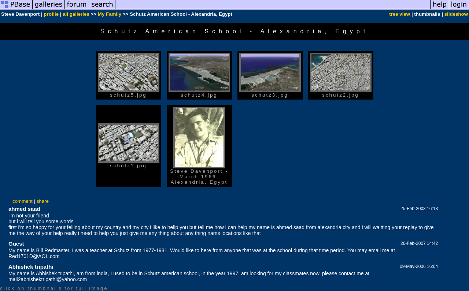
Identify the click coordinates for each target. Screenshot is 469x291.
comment (22, 201)
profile (51, 14)
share (43, 201)
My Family (109, 14)
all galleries (76, 14)
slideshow (456, 14)
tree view (399, 14)
